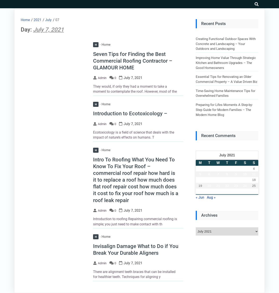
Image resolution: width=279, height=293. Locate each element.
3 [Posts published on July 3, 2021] (245, 168)
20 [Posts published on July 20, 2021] (209, 186)
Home (102, 45)
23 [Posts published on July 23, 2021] (236, 186)
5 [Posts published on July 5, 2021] (200, 174)
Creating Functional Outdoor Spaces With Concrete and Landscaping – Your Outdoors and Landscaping (226, 44)
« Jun (200, 197)
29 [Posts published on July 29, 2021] (227, 191)
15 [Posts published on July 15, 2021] (227, 180)
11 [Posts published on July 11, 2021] (254, 174)
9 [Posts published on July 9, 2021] (236, 174)
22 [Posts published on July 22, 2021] (227, 186)
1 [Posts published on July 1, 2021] (227, 168)
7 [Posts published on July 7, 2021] (218, 174)
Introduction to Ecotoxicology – (130, 114)
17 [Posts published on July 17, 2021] (245, 180)
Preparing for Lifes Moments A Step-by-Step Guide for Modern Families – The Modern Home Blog (224, 110)
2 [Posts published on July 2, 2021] (236, 168)
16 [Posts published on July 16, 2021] (236, 180)
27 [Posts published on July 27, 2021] (209, 191)
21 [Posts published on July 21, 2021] (218, 186)
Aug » (211, 197)
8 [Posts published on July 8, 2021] (227, 174)
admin (102, 78)
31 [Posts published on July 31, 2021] (245, 191)
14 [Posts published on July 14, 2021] (218, 180)
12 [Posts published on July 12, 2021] (200, 180)
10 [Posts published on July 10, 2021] (245, 174)
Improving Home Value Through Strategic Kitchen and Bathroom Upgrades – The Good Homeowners (226, 63)
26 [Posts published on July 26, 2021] (200, 191)
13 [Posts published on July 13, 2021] (209, 180)
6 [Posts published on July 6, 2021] (209, 174)
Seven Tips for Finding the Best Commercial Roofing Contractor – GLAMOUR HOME (132, 61)
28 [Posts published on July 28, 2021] (218, 191)
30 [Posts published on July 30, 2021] (236, 191)
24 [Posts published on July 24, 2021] (245, 186)
